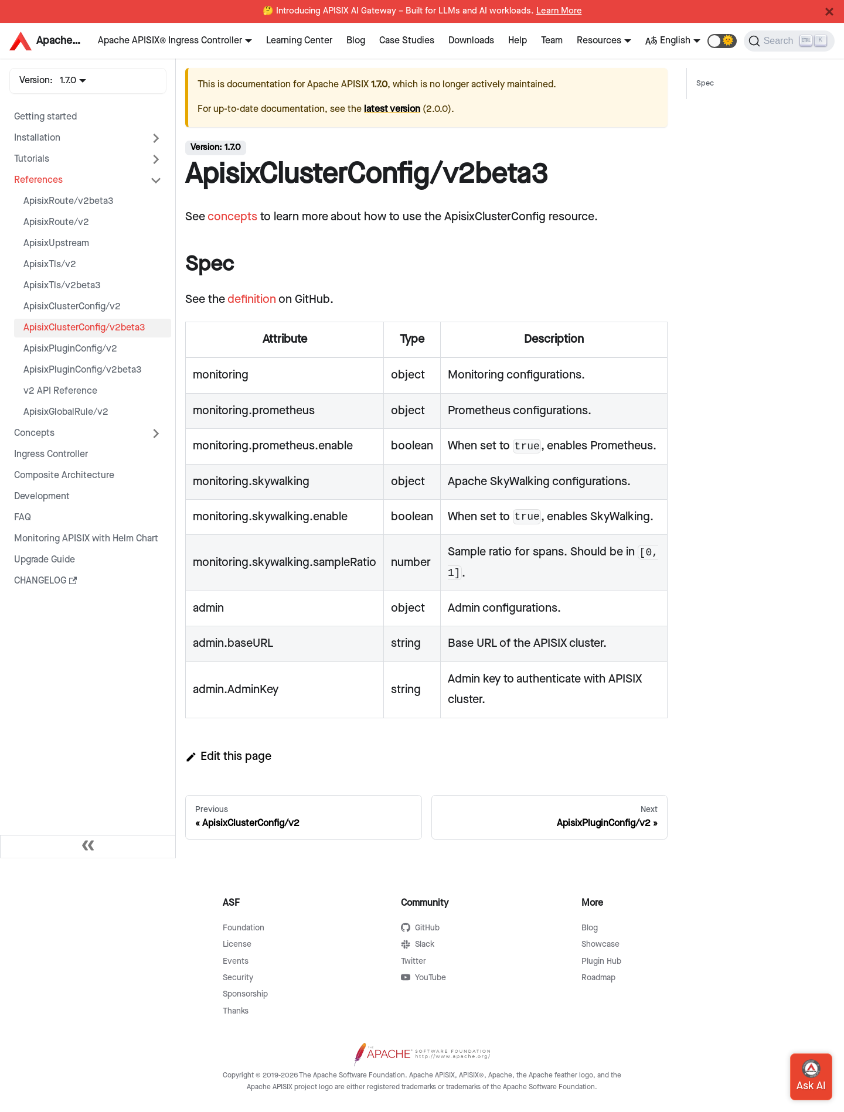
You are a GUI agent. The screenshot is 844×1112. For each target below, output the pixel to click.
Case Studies (406, 40)
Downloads (471, 40)
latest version (392, 109)
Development (42, 496)
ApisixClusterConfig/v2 (72, 306)
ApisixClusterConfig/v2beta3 (84, 327)
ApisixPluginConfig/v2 (70, 348)
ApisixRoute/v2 (56, 222)
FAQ (22, 517)
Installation (37, 138)
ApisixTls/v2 (49, 264)
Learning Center (299, 40)
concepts (232, 217)
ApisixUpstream (56, 243)
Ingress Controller (51, 454)
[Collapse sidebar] (88, 846)
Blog (355, 40)
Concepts (34, 433)
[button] (722, 41)
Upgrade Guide (44, 559)
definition (251, 299)
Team (552, 40)
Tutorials (31, 159)
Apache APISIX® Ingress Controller (170, 40)
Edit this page (228, 756)
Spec (705, 83)
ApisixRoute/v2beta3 (68, 201)
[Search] (789, 41)
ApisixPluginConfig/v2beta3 (82, 370)
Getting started (45, 116)
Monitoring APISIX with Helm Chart (86, 538)
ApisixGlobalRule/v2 (65, 412)
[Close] (829, 11)
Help (517, 40)
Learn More (559, 11)
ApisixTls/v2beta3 (62, 285)
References (38, 180)
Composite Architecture (64, 475)
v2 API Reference (60, 391)
